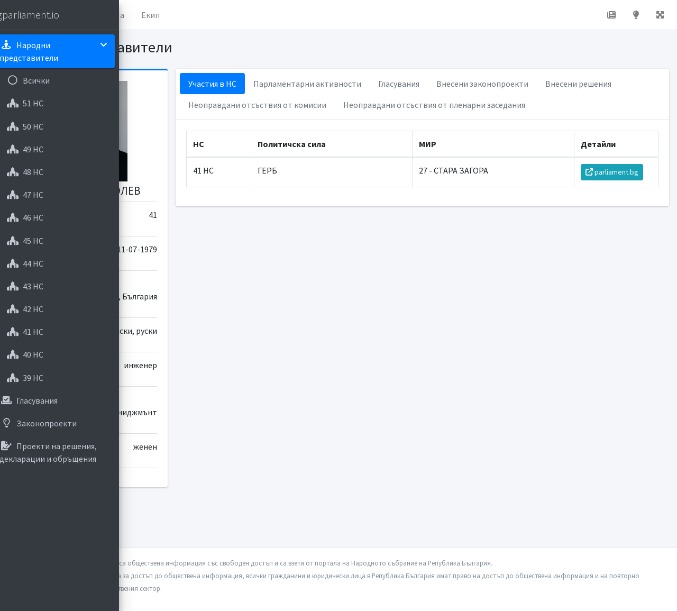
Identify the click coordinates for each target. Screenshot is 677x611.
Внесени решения (320, 104)
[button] (148, 14)
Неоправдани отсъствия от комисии (439, 104)
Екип (282, 15)
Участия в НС (311, 83)
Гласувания (497, 83)
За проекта (235, 15)
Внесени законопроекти (581, 83)
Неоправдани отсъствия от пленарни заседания (378, 126)
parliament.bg (617, 193)
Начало (183, 15)
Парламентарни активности (406, 83)
